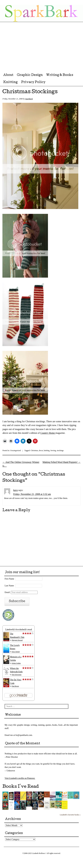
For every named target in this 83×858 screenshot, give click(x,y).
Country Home (48, 433)
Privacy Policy (33, 82)
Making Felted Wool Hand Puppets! (61, 462)
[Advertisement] (41, 45)
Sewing (53, 450)
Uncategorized (15, 450)
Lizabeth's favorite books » (70, 815)
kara (15, 490)
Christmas (34, 450)
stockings (60, 450)
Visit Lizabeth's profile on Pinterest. (20, 778)
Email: (21, 592)
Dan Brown (15, 686)
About (8, 75)
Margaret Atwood (17, 640)
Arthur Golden (16, 663)
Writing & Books (59, 75)
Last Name (9, 585)
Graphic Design (30, 75)
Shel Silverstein (16, 674)
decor (41, 450)
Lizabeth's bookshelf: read (18, 630)
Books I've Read (20, 787)
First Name (9, 579)
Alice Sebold (16, 651)
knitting (46, 450)
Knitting (10, 82)
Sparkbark (29, 99)
